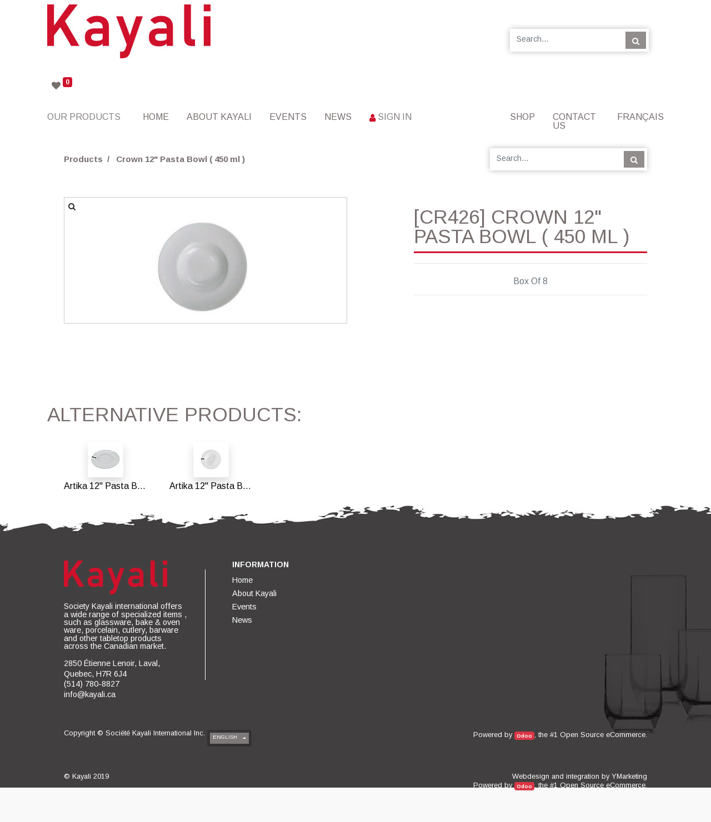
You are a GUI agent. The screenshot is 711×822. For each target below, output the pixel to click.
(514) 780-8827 (91, 683)
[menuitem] (156, 117)
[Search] (636, 40)
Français (640, 117)
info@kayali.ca (90, 694)
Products (83, 159)
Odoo (524, 736)
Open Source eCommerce (602, 734)
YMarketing (629, 776)
